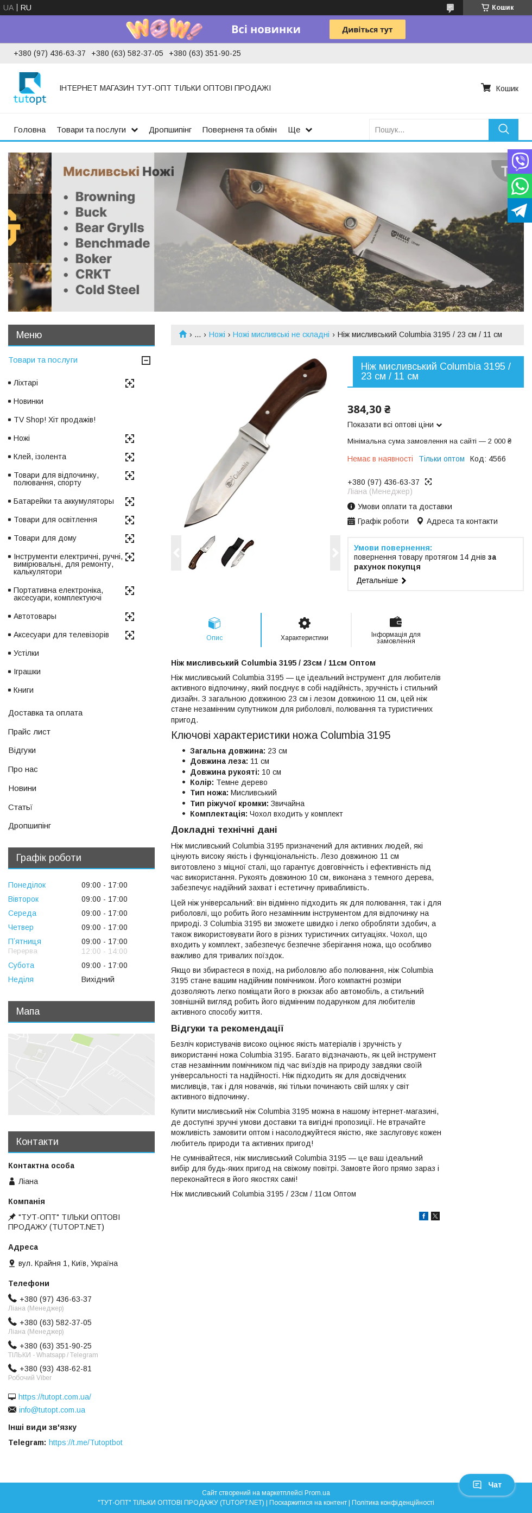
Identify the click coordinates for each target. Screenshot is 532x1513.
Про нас (23, 769)
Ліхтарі (26, 382)
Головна (30, 129)
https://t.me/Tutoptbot (86, 1442)
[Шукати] (503, 129)
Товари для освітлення (55, 519)
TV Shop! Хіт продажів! (55, 419)
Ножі (217, 334)
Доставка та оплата (45, 712)
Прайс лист (29, 731)
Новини (22, 788)
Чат (487, 1485)
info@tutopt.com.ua (52, 1410)
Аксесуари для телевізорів (61, 634)
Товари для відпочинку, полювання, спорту (56, 479)
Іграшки (27, 671)
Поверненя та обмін (239, 129)
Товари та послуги (91, 129)
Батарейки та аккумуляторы (64, 501)
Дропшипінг (170, 129)
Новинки (28, 401)
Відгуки (22, 750)
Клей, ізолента (40, 456)
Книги (24, 690)
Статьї (20, 807)
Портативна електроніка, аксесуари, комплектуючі (58, 594)
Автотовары (35, 616)
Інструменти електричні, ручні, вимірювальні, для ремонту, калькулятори (68, 564)
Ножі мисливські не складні (281, 334)
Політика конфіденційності (393, 1502)
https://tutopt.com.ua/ (54, 1396)
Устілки (26, 653)
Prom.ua (317, 1493)
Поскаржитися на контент (308, 1502)
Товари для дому (45, 538)
